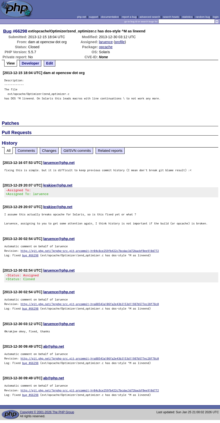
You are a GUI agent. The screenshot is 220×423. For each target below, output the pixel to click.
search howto (171, 16)
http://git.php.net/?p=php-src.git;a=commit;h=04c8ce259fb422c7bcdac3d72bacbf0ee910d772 (90, 252)
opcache (105, 47)
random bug (202, 16)
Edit (49, 63)
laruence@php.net (59, 163)
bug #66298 (30, 256)
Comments (26, 151)
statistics (187, 16)
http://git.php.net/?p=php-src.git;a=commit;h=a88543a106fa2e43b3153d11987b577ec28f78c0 (90, 307)
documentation (110, 16)
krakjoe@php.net (57, 185)
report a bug (129, 16)
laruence (106, 42)
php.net (81, 16)
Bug (7, 31)
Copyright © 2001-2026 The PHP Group (47, 415)
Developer (30, 63)
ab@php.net (53, 349)
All (9, 151)
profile (120, 42)
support (93, 16)
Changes (49, 151)
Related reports (110, 151)
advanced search (149, 16)
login (216, 16)
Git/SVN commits (77, 151)
